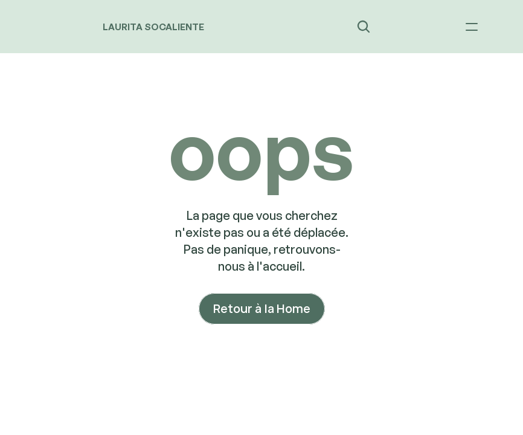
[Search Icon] (364, 26)
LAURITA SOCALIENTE (153, 27)
